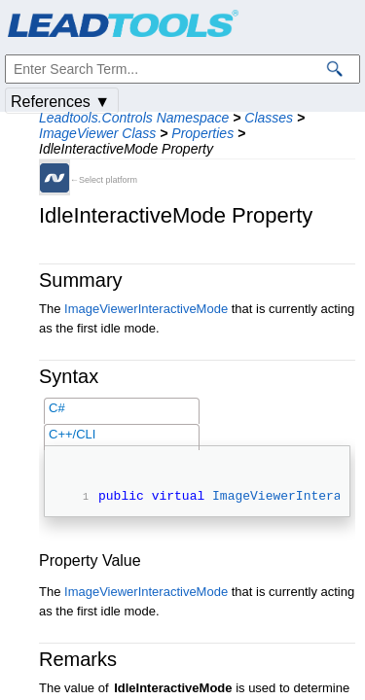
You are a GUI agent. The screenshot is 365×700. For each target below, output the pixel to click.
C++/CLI (72, 434)
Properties (202, 133)
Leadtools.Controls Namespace (134, 117)
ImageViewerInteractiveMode (146, 308)
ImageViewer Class (97, 133)
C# (57, 408)
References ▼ (60, 101)
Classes (268, 117)
